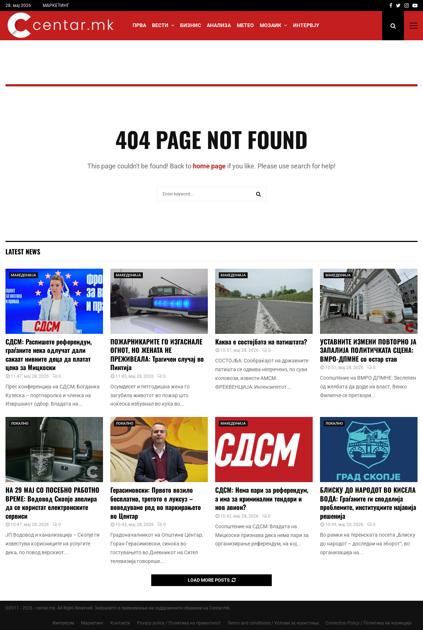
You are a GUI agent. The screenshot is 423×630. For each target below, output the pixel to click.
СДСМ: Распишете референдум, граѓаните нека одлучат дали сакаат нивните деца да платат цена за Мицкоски (48, 354)
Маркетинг (92, 623)
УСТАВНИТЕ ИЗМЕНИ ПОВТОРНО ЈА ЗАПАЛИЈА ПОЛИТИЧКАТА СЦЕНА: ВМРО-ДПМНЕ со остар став (368, 350)
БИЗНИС (190, 25)
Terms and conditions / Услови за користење (273, 623)
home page (209, 166)
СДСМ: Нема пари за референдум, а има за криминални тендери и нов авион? (261, 498)
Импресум (63, 623)
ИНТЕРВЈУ (306, 25)
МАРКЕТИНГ (56, 5)
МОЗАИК (270, 25)
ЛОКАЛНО (19, 423)
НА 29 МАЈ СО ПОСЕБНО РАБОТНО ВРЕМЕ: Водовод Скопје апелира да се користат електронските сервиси (52, 502)
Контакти (120, 623)
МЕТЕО (245, 25)
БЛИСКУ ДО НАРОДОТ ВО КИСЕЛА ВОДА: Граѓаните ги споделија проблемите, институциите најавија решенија (368, 502)
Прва (139, 25)
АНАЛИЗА (219, 25)
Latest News (22, 251)
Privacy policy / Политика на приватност (179, 623)
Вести (160, 25)
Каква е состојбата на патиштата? (261, 341)
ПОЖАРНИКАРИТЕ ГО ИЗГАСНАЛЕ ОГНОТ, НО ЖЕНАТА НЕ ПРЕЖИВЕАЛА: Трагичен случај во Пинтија (157, 354)
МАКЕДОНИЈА (23, 275)
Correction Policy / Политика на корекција (369, 623)
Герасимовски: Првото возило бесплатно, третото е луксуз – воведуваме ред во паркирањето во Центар (155, 502)
